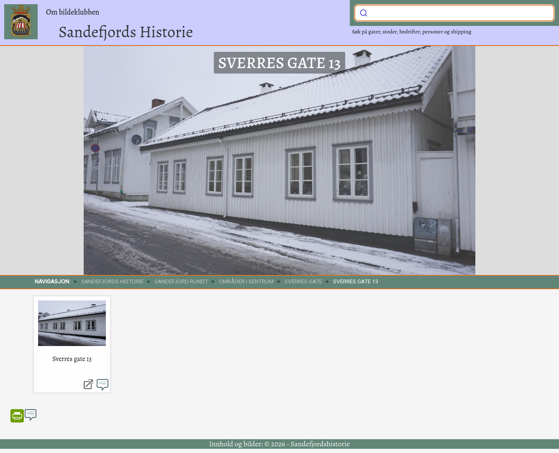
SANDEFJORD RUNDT (181, 281)
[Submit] (363, 12)
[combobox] (454, 13)
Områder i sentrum (246, 281)
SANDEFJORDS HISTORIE (112, 281)
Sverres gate (303, 281)
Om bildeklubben (72, 12)
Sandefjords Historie (126, 32)
